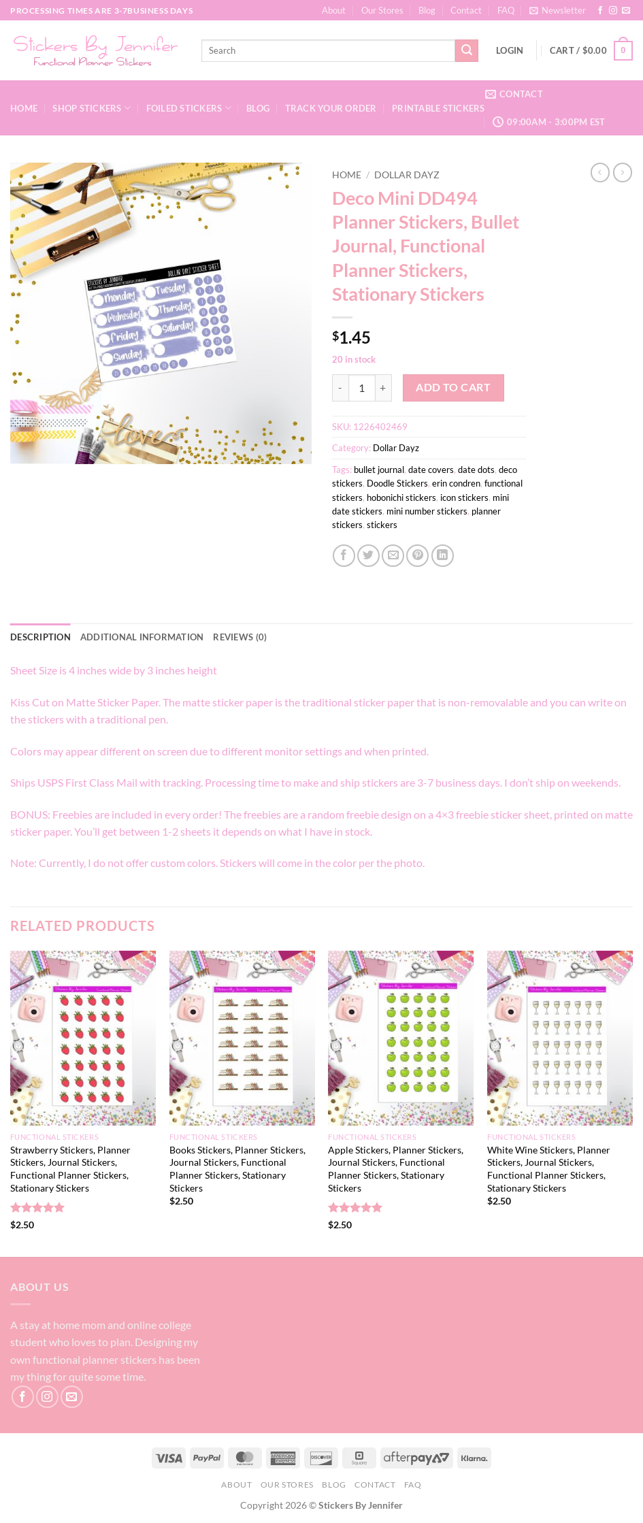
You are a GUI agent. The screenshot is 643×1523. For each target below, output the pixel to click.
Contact (466, 10)
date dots (476, 469)
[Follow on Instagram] (613, 11)
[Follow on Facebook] (600, 11)
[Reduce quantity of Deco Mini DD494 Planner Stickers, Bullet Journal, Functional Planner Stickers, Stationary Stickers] (340, 388)
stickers (382, 524)
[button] (557, 10)
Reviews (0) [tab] (240, 637)
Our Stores (382, 10)
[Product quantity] (362, 388)
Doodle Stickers (397, 483)
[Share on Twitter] (368, 555)
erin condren (456, 483)
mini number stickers (426, 511)
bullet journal (379, 469)
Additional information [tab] (142, 637)
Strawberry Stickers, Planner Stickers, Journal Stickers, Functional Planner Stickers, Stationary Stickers (70, 1169)
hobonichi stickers (401, 497)
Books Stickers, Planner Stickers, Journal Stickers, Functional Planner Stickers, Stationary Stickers (237, 1169)
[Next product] (600, 172)
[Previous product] (622, 172)
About (334, 10)
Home (23, 108)
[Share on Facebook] (344, 555)
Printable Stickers (438, 108)
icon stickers (464, 497)
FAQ (505, 10)
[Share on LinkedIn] (442, 555)
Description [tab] (40, 637)
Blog (426, 10)
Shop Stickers (91, 107)
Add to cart (453, 387)
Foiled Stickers (188, 107)
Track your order (331, 108)
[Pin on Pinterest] (417, 555)
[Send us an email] (626, 11)
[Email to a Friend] (393, 555)
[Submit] (466, 51)
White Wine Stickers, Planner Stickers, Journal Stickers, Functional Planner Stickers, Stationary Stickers (548, 1169)
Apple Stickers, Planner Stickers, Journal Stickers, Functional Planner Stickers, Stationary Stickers (395, 1169)
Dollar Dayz (407, 174)
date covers (431, 469)
